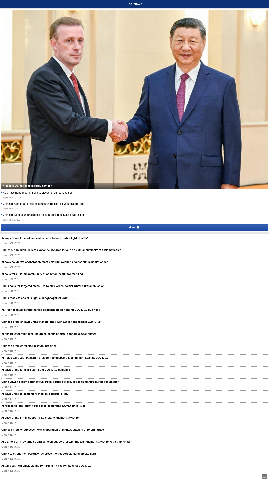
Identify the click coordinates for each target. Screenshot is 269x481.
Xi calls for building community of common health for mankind (42, 274)
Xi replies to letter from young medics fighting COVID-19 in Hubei (43, 405)
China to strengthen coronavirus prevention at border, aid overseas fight (48, 453)
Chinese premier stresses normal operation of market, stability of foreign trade (52, 429)
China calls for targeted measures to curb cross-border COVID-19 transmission (52, 286)
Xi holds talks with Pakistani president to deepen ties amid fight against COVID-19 (54, 357)
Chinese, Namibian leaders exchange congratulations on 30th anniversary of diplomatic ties (61, 250)
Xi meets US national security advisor (27, 185)
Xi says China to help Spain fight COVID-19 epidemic (35, 369)
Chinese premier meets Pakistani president (29, 345)
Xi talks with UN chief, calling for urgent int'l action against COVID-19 (46, 465)
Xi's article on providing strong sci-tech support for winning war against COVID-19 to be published (65, 441)
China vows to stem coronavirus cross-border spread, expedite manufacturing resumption (60, 381)
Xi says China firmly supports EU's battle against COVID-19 (40, 417)
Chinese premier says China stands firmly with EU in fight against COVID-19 (51, 321)
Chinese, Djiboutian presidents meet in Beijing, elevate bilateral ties (44, 214)
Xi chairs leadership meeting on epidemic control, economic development (49, 333)
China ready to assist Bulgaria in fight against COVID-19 (37, 298)
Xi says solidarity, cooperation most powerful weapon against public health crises (54, 262)
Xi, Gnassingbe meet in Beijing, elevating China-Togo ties (37, 192)
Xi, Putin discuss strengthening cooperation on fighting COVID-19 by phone (50, 309)
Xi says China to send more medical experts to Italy (34, 393)
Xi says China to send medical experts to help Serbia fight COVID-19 (45, 238)
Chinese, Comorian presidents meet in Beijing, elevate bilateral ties (43, 203)
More (133, 227)
